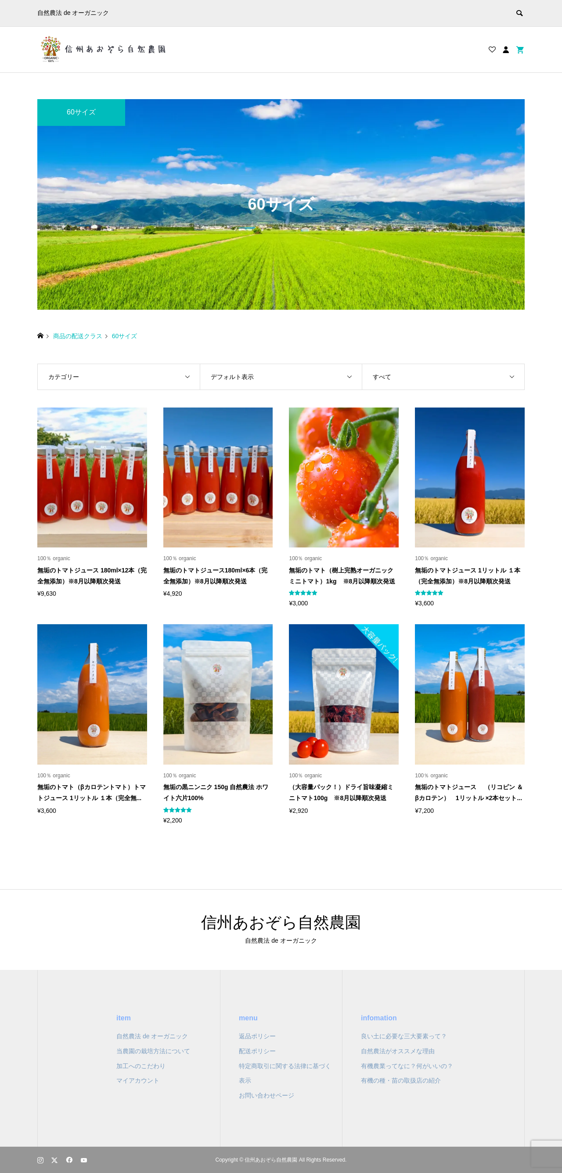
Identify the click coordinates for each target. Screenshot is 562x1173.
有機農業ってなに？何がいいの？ (407, 1065)
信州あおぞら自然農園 (281, 922)
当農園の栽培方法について (153, 1051)
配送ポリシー (257, 1051)
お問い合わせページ (266, 1095)
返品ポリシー (257, 1036)
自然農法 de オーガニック (152, 1036)
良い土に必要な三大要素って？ (404, 1036)
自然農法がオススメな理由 (398, 1051)
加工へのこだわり (141, 1065)
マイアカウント (137, 1080)
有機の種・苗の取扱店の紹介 (401, 1080)
